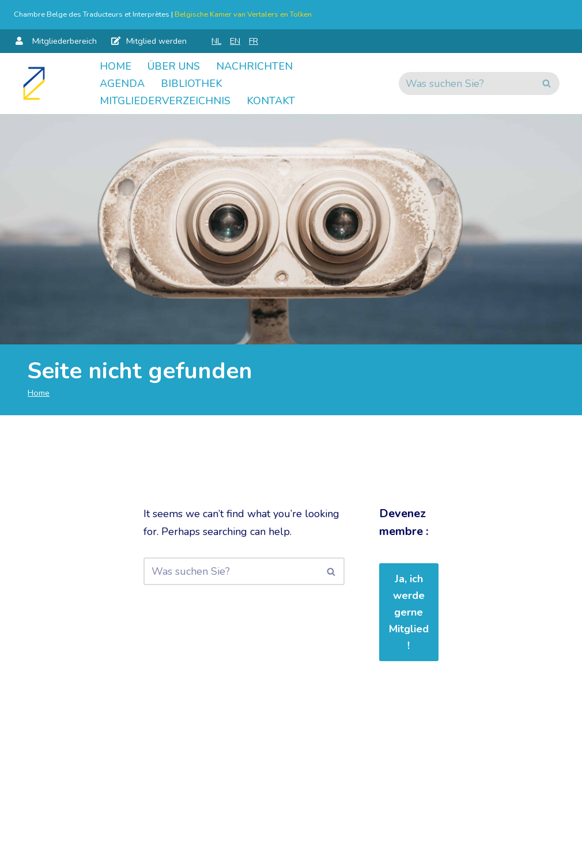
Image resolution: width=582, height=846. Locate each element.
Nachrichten (254, 66)
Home (115, 66)
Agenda (122, 83)
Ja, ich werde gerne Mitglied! (409, 612)
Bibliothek (191, 83)
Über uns (174, 66)
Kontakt (271, 101)
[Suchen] (466, 83)
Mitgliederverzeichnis (165, 101)
